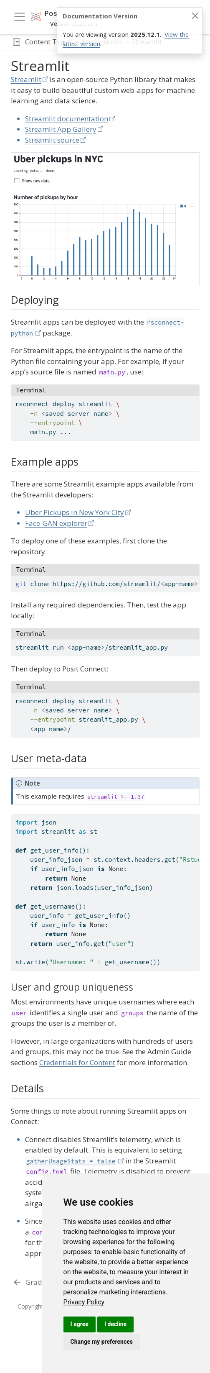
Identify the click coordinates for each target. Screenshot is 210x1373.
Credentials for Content (77, 1062)
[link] (84, 1302)
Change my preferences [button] (102, 1341)
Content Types (48, 41)
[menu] (20, 17)
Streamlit (26, 79)
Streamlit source (52, 140)
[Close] (195, 15)
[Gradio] (31, 1282)
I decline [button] (115, 1324)
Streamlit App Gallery (60, 129)
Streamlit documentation (66, 118)
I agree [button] (80, 1324)
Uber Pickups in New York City (74, 512)
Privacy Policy (84, 1302)
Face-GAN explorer (56, 523)
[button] (16, 42)
